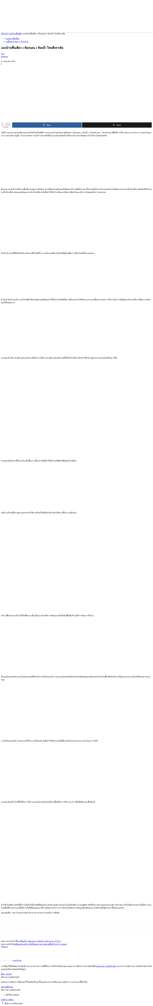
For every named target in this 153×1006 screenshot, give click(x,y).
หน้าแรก (4, 34)
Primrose (4, 57)
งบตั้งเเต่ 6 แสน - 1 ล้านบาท (17, 42)
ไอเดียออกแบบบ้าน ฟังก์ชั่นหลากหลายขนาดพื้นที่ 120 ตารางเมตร (40, 944)
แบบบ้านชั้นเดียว (15, 34)
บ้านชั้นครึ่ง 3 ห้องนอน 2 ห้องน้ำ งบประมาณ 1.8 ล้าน (39, 941)
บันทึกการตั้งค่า (7, 1000)
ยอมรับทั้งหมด (7, 987)
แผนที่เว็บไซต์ (17, 960)
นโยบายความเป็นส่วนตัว (106, 966)
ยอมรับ (9, 974)
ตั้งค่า (23, 969)
